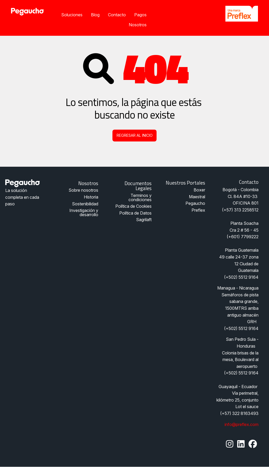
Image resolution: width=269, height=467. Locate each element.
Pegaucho (195, 203)
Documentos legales (138, 185)
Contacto (117, 14)
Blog (95, 14)
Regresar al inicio (135, 135)
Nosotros (138, 24)
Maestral (197, 196)
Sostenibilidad (85, 203)
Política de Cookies (133, 206)
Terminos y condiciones (140, 197)
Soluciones (71, 14)
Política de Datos (135, 213)
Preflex (198, 210)
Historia (91, 197)
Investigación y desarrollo (83, 212)
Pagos (140, 14)
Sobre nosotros (83, 190)
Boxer (199, 189)
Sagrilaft (144, 219)
